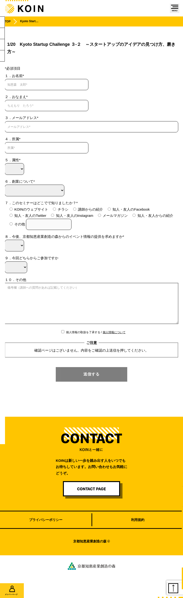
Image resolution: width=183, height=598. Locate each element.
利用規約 (137, 527)
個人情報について (114, 339)
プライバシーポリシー (45, 527)
